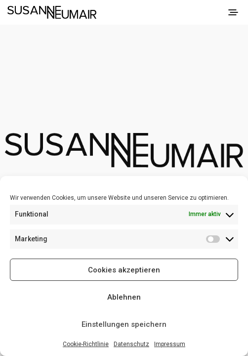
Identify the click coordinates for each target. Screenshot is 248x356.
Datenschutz (131, 344)
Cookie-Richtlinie (86, 344)
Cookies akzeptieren (124, 270)
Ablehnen (124, 297)
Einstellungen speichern (124, 324)
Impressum (169, 344)
